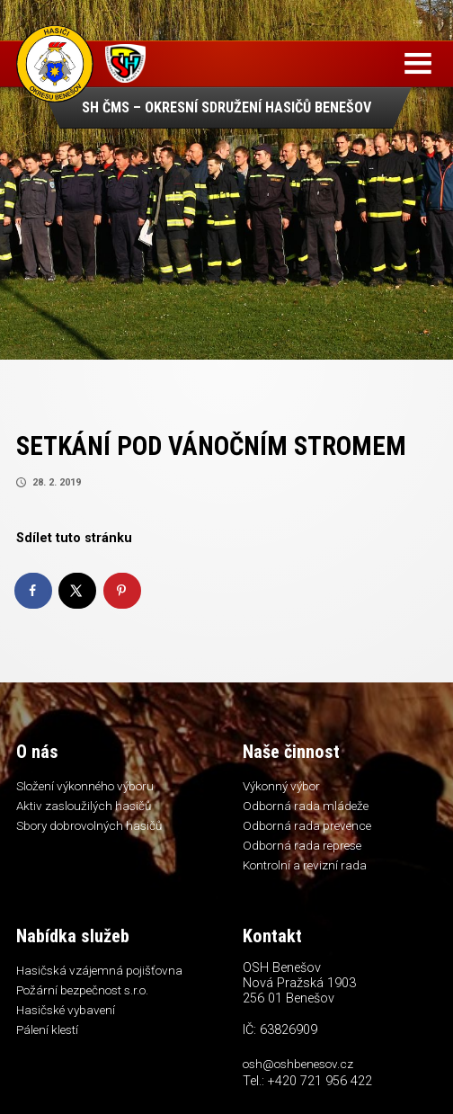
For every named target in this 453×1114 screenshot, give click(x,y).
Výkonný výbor (281, 786)
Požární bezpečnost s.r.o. (82, 990)
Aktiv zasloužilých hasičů (83, 805)
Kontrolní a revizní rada (305, 865)
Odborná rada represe (302, 845)
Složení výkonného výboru (85, 786)
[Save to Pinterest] (123, 591)
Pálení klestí (47, 1029)
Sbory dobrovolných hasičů (89, 825)
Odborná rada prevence (307, 825)
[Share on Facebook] (34, 591)
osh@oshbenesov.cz (298, 1063)
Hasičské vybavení (65, 1010)
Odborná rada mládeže (306, 805)
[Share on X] (78, 591)
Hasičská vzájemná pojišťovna (99, 970)
